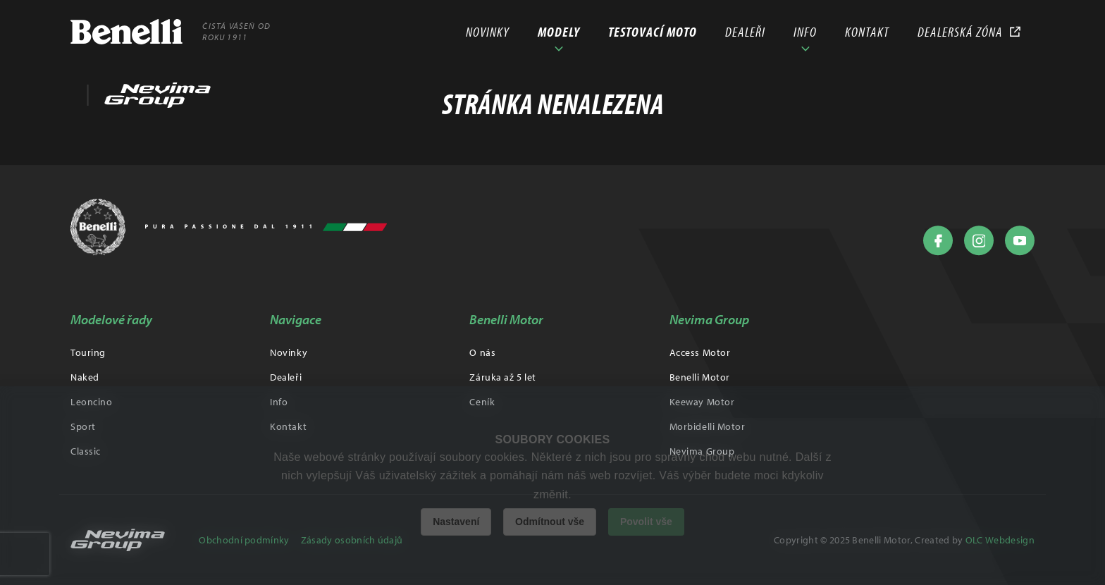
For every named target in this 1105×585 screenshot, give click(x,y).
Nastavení (456, 521)
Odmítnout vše (549, 521)
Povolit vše (646, 521)
